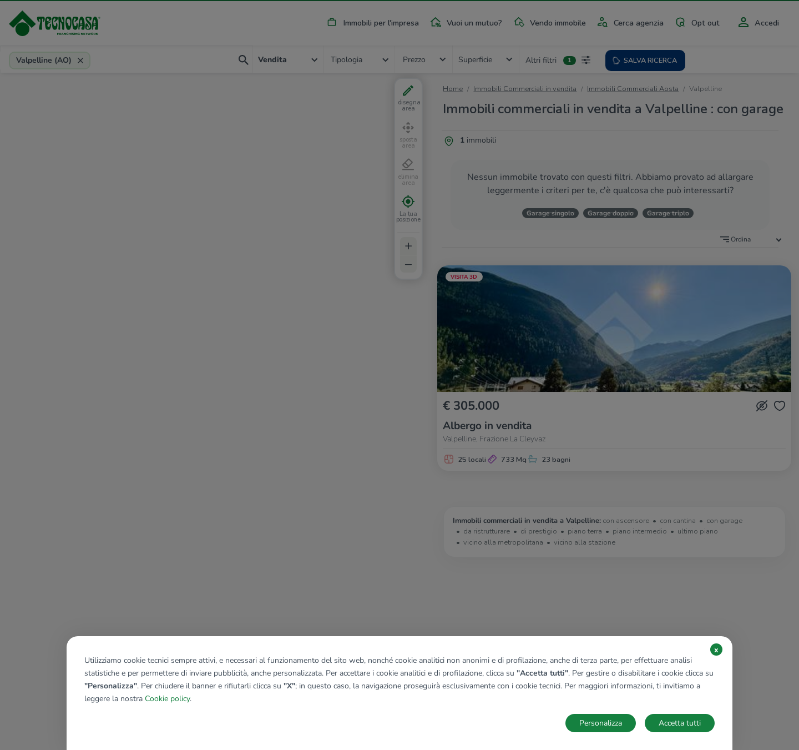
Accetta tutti (680, 723)
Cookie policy (167, 698)
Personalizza (600, 723)
